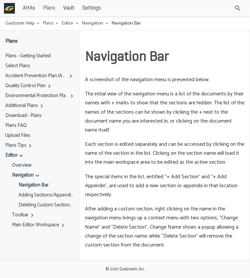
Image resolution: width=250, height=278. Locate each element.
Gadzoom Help (19, 23)
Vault (68, 8)
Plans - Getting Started (28, 56)
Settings (91, 8)
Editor (67, 23)
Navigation (92, 23)
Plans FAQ (16, 126)
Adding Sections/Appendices (46, 195)
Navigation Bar (34, 185)
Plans (49, 8)
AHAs (29, 8)
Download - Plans (23, 116)
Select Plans (17, 66)
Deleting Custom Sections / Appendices (46, 205)
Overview (21, 165)
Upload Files (17, 135)
